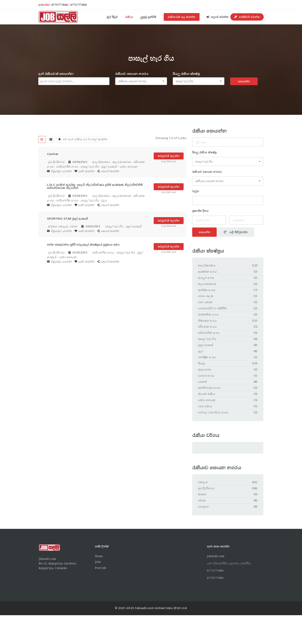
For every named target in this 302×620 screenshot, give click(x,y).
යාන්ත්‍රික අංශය (207, 357)
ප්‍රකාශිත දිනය (200, 210)
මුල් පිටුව (112, 16)
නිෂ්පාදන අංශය (207, 320)
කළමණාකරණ (121, 161)
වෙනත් (202, 381)
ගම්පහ (202, 500)
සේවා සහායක (128, 166)
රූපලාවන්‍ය (204, 369)
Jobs (98, 561)
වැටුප (195, 191)
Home (99, 556)
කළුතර (202, 494)
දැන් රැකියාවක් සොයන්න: (56, 74)
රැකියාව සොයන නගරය (131, 74)
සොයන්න (244, 81)
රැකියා (129, 16)
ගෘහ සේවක (205, 302)
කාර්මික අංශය (206, 290)
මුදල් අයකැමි (109, 166)
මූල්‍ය (104, 200)
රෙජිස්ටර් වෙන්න (247, 16)
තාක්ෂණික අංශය (208, 314)
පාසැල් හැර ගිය (90, 166)
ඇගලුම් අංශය (206, 277)
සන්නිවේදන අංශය (209, 387)
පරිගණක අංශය (207, 326)
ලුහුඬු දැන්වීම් (148, 16)
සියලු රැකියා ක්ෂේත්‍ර (186, 74)
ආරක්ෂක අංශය (207, 271)
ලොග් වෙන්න (217, 16)
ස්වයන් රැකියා (206, 393)
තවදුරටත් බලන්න (169, 156)
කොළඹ (203, 482)
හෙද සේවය (205, 406)
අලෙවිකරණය (101, 161)
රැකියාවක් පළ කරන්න (181, 16)
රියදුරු (201, 363)
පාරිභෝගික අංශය (67, 166)
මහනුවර (203, 506)
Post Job (100, 567)
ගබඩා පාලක (206, 296)
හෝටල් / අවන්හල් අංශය (213, 412)
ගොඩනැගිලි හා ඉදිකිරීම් (212, 308)
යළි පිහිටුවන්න (236, 232)
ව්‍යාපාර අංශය (206, 375)
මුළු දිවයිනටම (206, 488)
